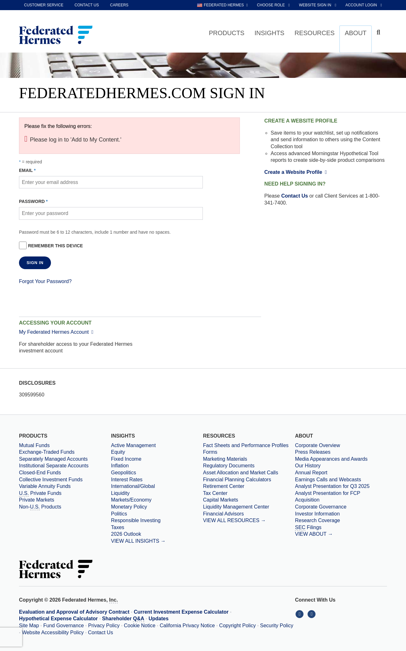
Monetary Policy (129, 506)
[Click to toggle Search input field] (379, 32)
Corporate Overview (317, 445)
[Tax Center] (249, 493)
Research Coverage (317, 520)
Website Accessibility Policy (53, 632)
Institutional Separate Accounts (54, 465)
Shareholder (123, 619)
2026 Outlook (126, 534)
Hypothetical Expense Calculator (58, 618)
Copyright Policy (237, 625)
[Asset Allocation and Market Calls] (249, 472)
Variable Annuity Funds (45, 486)
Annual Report (311, 472)
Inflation (120, 465)
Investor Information (317, 513)
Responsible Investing (136, 520)
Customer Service (43, 5)
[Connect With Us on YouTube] (312, 613)
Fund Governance (63, 625)
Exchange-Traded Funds (47, 452)
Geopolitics (123, 472)
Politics (119, 513)
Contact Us (294, 196)
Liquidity (120, 493)
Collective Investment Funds (51, 479)
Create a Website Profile (296, 172)
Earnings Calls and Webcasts (328, 479)
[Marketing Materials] (249, 459)
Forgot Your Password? (45, 281)
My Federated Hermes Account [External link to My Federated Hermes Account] (57, 332)
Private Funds (40, 493)
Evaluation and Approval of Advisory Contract (74, 612)
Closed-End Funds (40, 472)
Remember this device (55, 245)
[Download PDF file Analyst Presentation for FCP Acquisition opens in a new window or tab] (341, 496)
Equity (118, 452)
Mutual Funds (34, 445)
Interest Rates (127, 479)
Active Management (133, 445)
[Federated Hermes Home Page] (55, 35)
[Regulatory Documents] (249, 465)
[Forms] (249, 452)
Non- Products (40, 507)
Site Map (29, 625)
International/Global (133, 486)
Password (32, 201)
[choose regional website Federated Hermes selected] (222, 5)
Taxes (117, 527)
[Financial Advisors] (249, 513)
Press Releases (312, 452)
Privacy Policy (104, 625)
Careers (119, 5)
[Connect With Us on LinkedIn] (301, 613)
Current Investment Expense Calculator (181, 612)
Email (26, 170)
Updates (159, 618)
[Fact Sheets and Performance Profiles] (249, 445)
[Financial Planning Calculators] (249, 479)
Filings (308, 528)
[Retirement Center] (249, 486)
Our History (308, 465)
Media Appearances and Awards (331, 459)
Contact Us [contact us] (87, 5)
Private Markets (36, 499)
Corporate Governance (321, 506)
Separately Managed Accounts (53, 459)
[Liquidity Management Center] (249, 506)
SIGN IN (35, 262)
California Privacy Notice (187, 625)
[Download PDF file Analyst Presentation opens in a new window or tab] (341, 486)
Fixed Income (126, 459)
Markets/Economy (131, 499)
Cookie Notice (140, 625)
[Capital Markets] (249, 499)
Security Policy (276, 625)
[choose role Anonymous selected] (274, 5)
